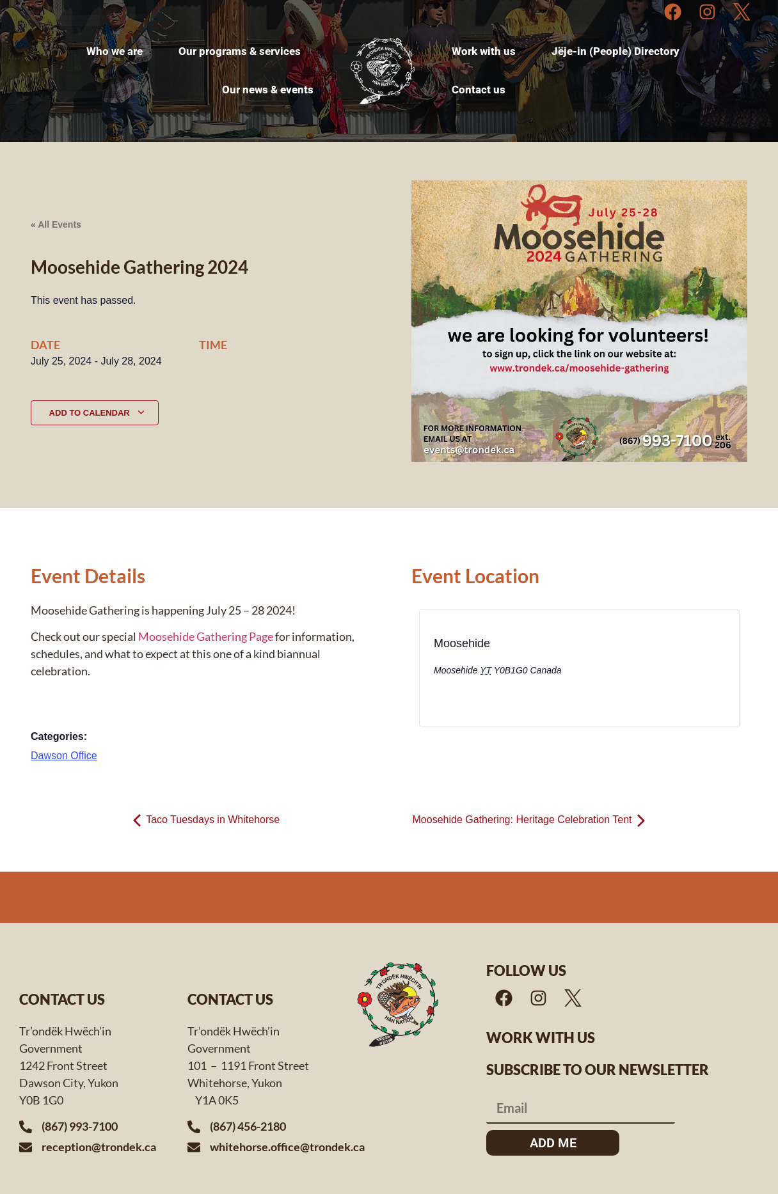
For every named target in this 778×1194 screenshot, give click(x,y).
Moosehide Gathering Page (205, 636)
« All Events (56, 224)
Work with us (540, 1037)
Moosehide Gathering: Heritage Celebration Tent (529, 819)
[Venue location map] (659, 672)
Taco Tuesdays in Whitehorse (206, 819)
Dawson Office (64, 755)
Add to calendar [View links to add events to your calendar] (97, 413)
